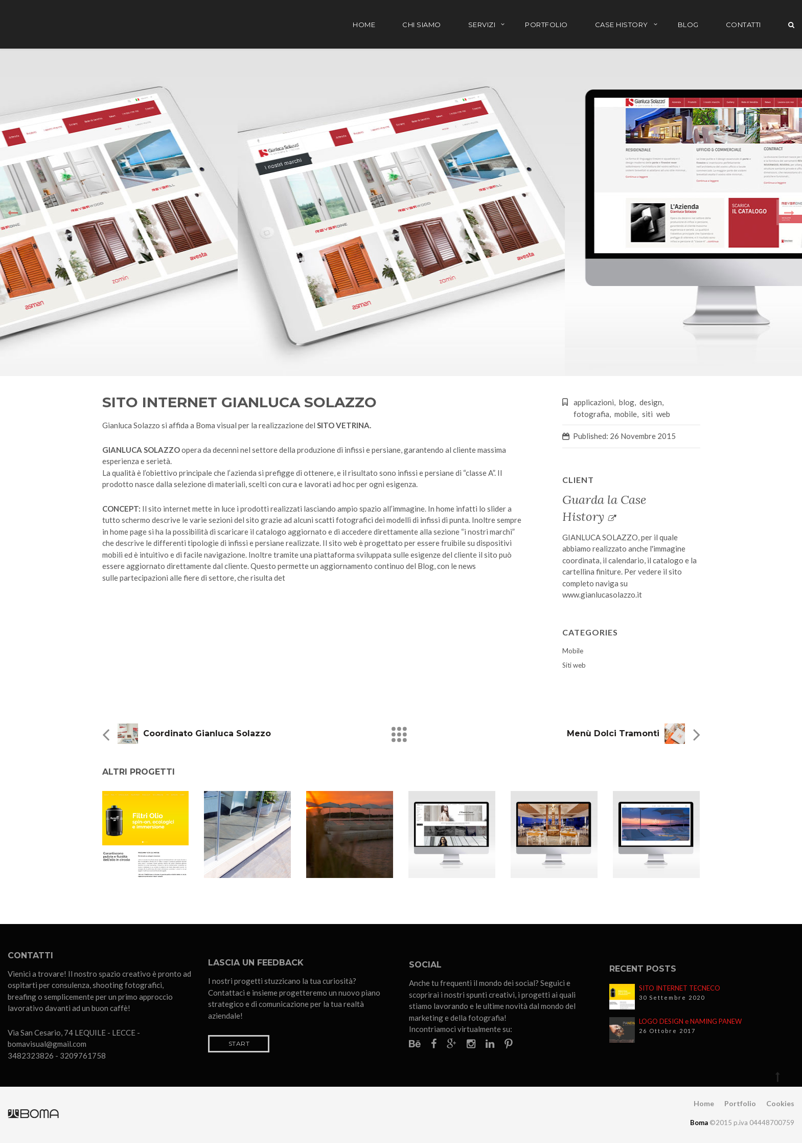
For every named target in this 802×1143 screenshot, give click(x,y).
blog (626, 402)
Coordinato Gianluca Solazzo (207, 733)
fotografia (591, 414)
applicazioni (594, 402)
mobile (625, 414)
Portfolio (546, 24)
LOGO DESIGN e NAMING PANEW (690, 1021)
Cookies (780, 1103)
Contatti (743, 24)
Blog (688, 24)
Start (239, 1043)
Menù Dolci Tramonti (613, 733)
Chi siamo (421, 24)
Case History (621, 24)
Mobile (572, 651)
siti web (656, 414)
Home (364, 24)
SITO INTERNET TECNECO (679, 988)
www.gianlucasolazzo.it (602, 594)
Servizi (482, 24)
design (650, 402)
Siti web (574, 665)
